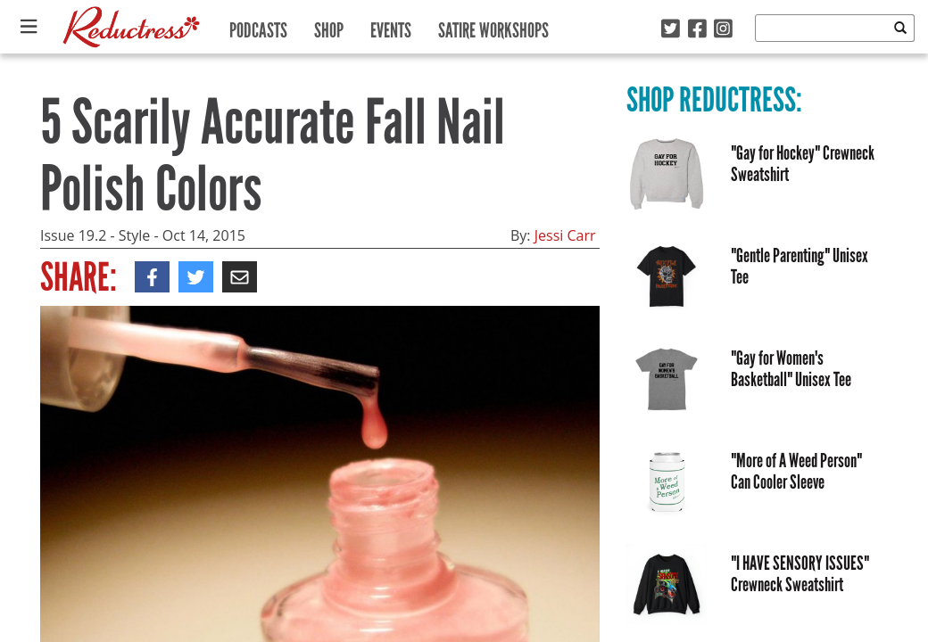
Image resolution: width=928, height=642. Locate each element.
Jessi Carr (565, 235)
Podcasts (258, 26)
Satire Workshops (493, 26)
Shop (329, 26)
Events (390, 26)
